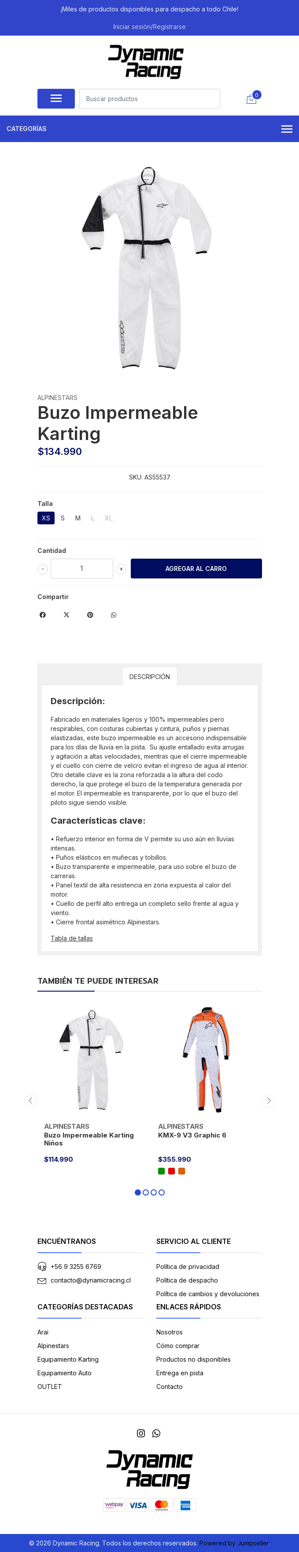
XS (46, 518)
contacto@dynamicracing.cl (91, 1280)
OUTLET (49, 1386)
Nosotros (169, 1332)
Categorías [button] (149, 129)
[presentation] (30, 1101)
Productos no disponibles (193, 1359)
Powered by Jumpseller (234, 1543)
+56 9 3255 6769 (76, 1266)
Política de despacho (187, 1280)
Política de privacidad (187, 1266)
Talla (45, 503)
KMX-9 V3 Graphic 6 (192, 1135)
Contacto (169, 1386)
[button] (138, 1192)
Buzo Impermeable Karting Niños (89, 1139)
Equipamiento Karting (68, 1359)
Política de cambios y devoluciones (207, 1294)
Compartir (53, 596)
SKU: (136, 477)
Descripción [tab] (149, 676)
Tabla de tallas (72, 938)
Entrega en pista (179, 1373)
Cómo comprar (177, 1345)
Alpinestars (53, 1345)
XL (108, 518)
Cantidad (51, 550)
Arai (42, 1332)
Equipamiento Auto (64, 1373)
